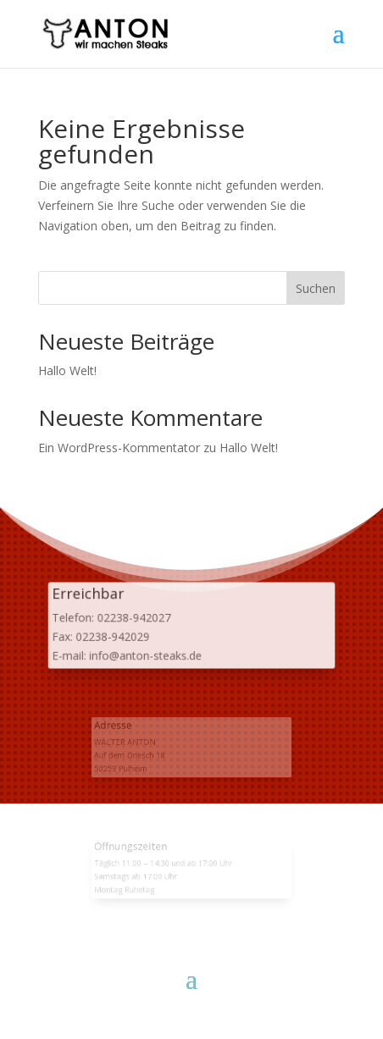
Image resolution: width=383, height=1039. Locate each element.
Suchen (316, 288)
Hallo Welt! (67, 370)
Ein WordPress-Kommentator (119, 447)
